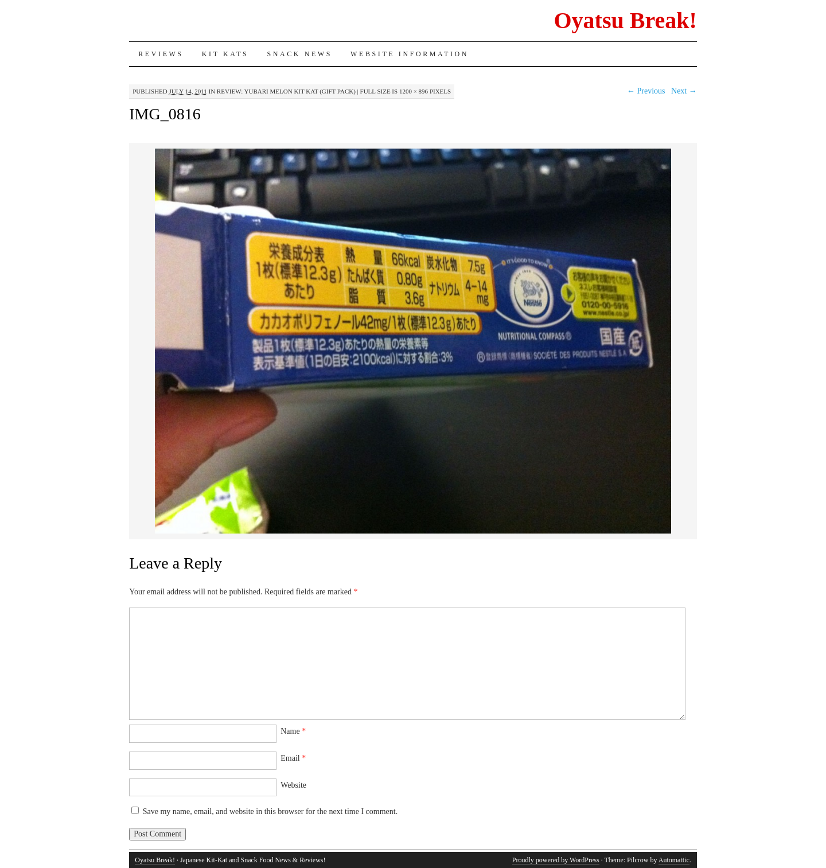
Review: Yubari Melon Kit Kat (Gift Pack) (286, 91)
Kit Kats (225, 54)
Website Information (409, 54)
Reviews (161, 54)
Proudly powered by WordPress (555, 860)
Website (293, 785)
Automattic (674, 860)
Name (293, 731)
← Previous (646, 91)
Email (293, 758)
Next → (684, 91)
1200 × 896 (413, 91)
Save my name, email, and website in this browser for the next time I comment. (270, 811)
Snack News (299, 54)
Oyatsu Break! (625, 20)
